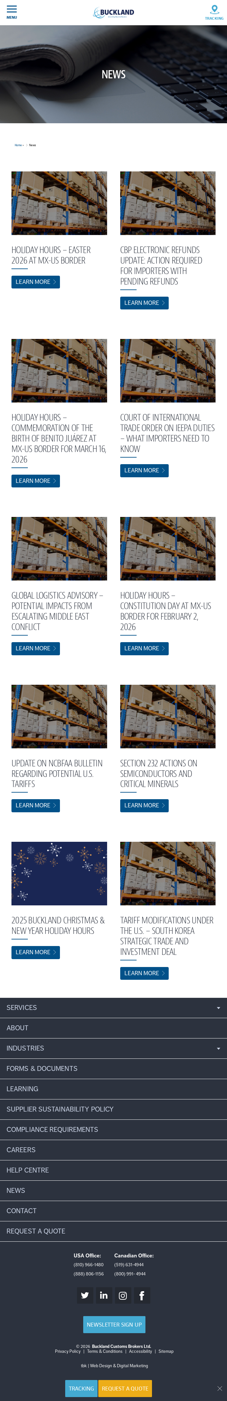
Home (18, 145)
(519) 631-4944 (128, 1265)
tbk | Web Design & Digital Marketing (114, 1366)
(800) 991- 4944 (129, 1274)
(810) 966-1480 (89, 1265)
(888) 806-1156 (89, 1274)
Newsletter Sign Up (114, 1324)
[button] (113, 1008)
